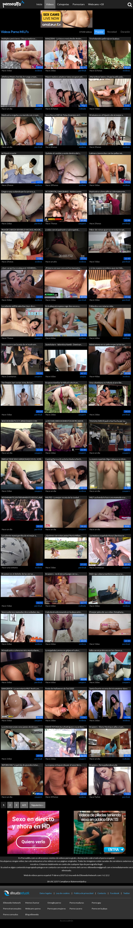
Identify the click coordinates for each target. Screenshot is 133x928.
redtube (82, 109)
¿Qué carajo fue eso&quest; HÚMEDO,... (19, 268)
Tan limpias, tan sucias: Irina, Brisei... (18, 382)
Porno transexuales (12, 908)
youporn (38, 109)
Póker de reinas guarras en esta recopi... (107, 230)
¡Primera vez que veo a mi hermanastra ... (63, 268)
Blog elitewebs (32, 914)
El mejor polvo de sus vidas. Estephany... (106, 612)
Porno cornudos (10, 914)
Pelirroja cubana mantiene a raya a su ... (106, 574)
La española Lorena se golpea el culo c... (62, 650)
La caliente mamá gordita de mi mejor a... (19, 535)
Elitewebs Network (12, 902)
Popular (99, 31)
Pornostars (79, 4)
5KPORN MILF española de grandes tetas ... (20, 765)
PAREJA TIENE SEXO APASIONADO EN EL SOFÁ (21, 459)
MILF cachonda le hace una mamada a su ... (108, 497)
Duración (125, 31)
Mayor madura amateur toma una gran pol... (64, 77)
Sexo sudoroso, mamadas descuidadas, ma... (21, 612)
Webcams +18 (96, 4)
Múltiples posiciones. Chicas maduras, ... (19, 38)
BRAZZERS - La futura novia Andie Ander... (63, 38)
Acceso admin (66, 920)
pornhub (82, 70)
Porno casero (76, 908)
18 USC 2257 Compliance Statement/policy (66, 881)
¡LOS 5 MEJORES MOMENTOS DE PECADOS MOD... (64, 421)
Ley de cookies (63, 893)
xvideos (38, 70)
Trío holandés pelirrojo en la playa (104, 38)
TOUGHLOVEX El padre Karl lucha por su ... (108, 421)
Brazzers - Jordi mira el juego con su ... (62, 574)
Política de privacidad (83, 893)
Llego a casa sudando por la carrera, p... (19, 191)
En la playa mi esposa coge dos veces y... (62, 306)
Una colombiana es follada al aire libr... (105, 382)
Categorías (63, 4)
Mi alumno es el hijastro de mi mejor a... (106, 115)
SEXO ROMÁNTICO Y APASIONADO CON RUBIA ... (19, 421)
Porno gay (96, 902)
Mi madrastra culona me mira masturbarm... (21, 650)
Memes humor (32, 902)
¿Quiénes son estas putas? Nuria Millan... (63, 535)
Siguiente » (37, 805)
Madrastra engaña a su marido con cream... (20, 115)
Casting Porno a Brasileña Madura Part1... (63, 459)
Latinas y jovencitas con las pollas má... (106, 153)
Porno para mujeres (56, 908)
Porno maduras (77, 902)
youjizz (83, 376)
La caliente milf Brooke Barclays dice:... (19, 306)
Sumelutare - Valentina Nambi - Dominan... (63, 344)
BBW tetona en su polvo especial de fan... (107, 344)
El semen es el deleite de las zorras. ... (18, 574)
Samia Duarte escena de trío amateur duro (108, 688)
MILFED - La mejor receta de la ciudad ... (62, 497)
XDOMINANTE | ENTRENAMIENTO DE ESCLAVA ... (22, 497)
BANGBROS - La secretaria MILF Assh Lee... (21, 688)
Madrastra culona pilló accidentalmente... (107, 191)
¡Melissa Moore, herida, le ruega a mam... (19, 77)
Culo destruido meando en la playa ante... (63, 612)
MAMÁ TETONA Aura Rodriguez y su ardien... (65, 727)
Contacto (101, 893)
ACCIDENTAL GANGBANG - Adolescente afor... (63, 191)
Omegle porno (54, 902)
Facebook (114, 893)
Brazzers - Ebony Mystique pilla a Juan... (106, 727)
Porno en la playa (99, 908)
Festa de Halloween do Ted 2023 (59, 688)
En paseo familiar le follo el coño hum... (62, 382)
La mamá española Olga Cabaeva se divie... (108, 459)
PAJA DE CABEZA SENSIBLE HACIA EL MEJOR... (21, 230)
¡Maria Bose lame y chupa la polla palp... (106, 77)
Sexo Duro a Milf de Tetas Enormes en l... (63, 115)
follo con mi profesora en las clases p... (106, 650)
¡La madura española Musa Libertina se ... (107, 535)
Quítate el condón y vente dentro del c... (63, 153)
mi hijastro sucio (9, 153)
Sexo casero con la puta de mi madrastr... (19, 344)
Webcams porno (33, 908)
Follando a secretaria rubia (101, 306)
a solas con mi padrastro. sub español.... (62, 230)
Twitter (126, 893)
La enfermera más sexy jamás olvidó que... (20, 727)
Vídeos (50, 4)
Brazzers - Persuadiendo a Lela (103, 765)
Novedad (112, 31)
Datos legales (46, 893)
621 (24, 805)
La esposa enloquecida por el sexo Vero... (63, 765)
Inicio (39, 4)
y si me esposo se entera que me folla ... (106, 268)
